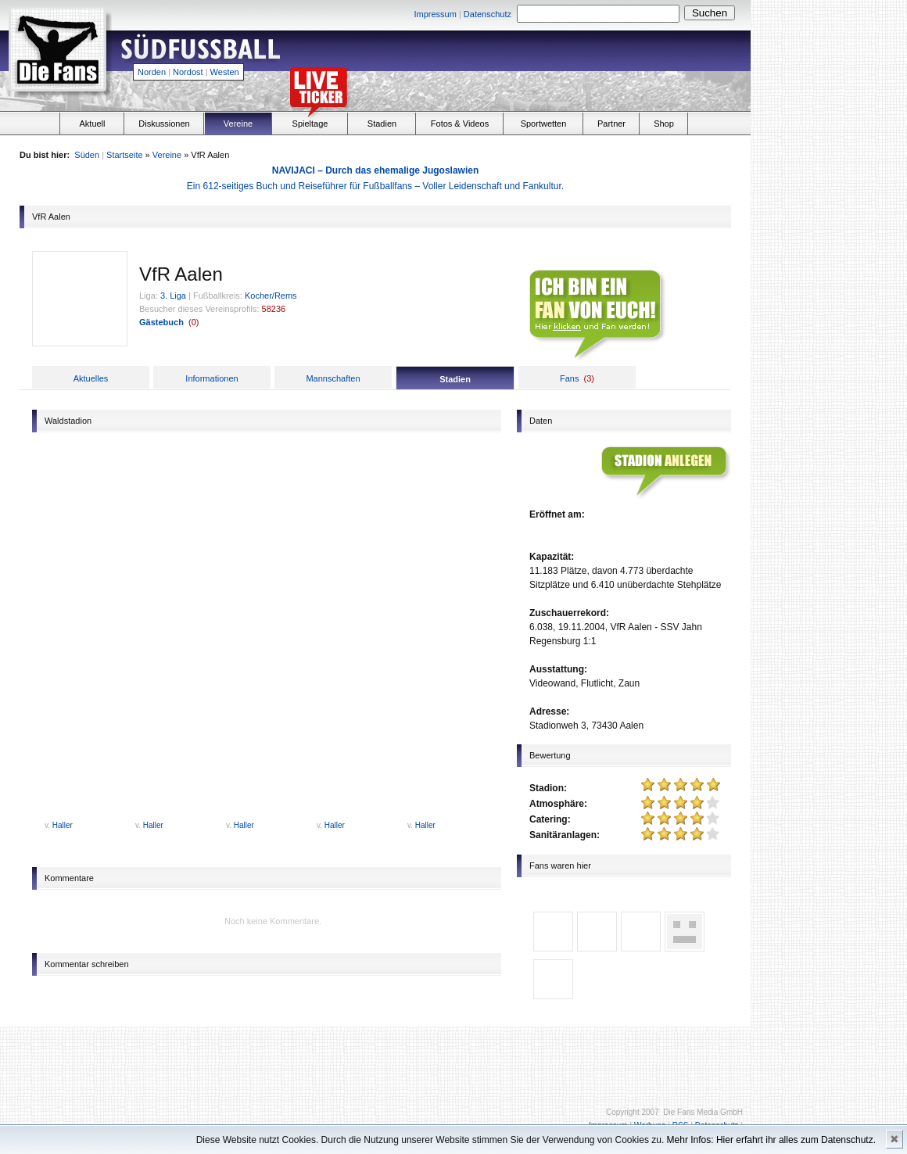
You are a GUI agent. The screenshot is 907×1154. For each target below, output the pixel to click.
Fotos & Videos (460, 123)
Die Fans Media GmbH (703, 1112)
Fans (569, 378)
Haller (62, 825)
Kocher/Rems (271, 295)
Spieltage (310, 123)
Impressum (435, 14)
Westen (224, 72)
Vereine (238, 123)
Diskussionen (163, 123)
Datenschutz (487, 14)
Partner (611, 123)
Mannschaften (333, 378)
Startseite (124, 154)
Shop (664, 123)
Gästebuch (161, 322)
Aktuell (92, 123)
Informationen (211, 378)
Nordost (188, 72)
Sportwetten (544, 123)
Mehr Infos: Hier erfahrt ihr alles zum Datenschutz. (771, 1139)
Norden (152, 72)
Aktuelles (91, 378)
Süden (86, 154)
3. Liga (173, 295)
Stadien (381, 123)
